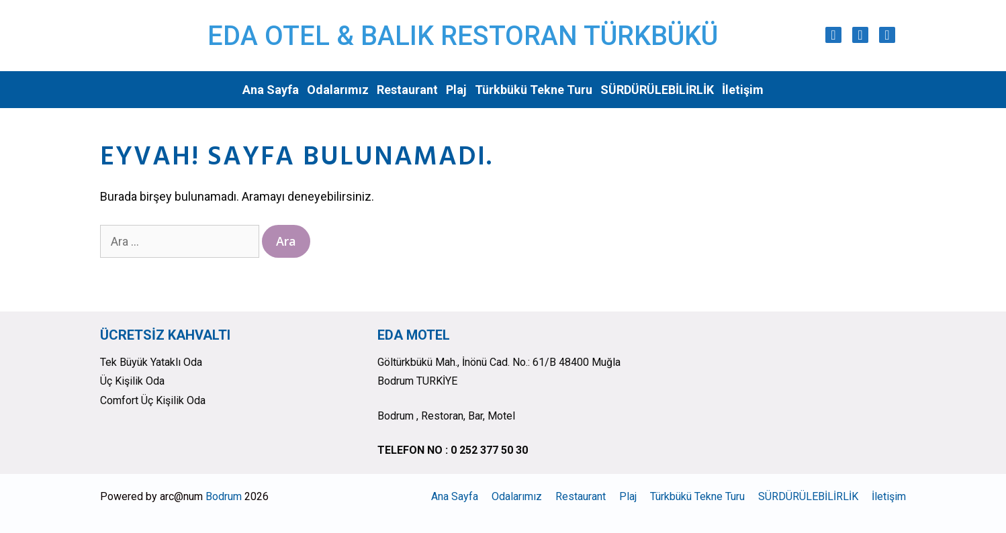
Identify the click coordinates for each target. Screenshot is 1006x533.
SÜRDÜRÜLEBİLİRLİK (657, 90)
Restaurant (407, 90)
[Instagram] (833, 35)
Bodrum (223, 496)
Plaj (456, 90)
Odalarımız (338, 90)
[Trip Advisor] (887, 35)
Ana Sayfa (270, 90)
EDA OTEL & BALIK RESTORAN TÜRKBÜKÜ (463, 36)
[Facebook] (860, 35)
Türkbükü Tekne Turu (533, 90)
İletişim (743, 90)
